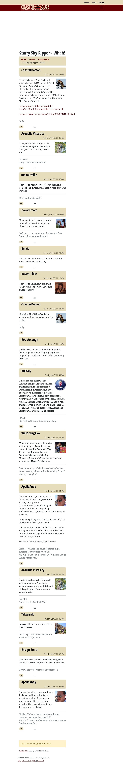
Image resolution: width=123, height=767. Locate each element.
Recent (24, 59)
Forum (86, 2)
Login (94, 2)
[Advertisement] (61, 30)
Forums (32, 59)
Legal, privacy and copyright (27, 760)
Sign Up (101, 2)
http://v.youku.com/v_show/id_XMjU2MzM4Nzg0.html (47, 114)
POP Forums (23, 750)
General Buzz (43, 59)
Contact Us (40, 760)
